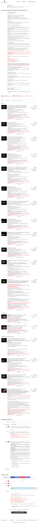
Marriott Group (14, 449)
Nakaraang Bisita (7, 424)
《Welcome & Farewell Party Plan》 (17, 100)
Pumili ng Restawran (10, 5)
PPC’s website (12, 450)
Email (7, 485)
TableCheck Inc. (18, 522)
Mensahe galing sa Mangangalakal (12, 12)
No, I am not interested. (14, 465)
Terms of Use (22, 444)
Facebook (13, 477)
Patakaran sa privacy (19, 520)
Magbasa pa (19, 119)
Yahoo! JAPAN (22, 477)
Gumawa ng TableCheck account (15, 493)
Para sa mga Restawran (4, 520)
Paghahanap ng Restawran (33, 520)
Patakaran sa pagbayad (26, 520)
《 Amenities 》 (8, 100)
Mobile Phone (6, 483)
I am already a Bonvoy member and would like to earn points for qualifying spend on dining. (19, 464)
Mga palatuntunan (11, 520)
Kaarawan (7, 491)
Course (3, 100)
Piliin (34, 108)
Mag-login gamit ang (6, 477)
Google (17, 477)
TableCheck (28, 477)
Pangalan (7, 481)
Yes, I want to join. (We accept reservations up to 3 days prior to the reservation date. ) (20, 461)
